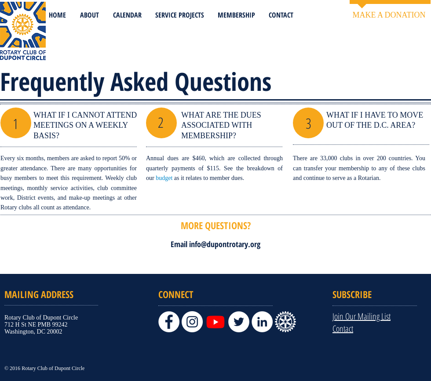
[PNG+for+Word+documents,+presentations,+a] (285, 321)
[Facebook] (168, 321)
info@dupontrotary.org (224, 244)
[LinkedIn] (262, 321)
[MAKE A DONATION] (389, 15)
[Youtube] (215, 321)
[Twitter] (238, 321)
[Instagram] (192, 321)
